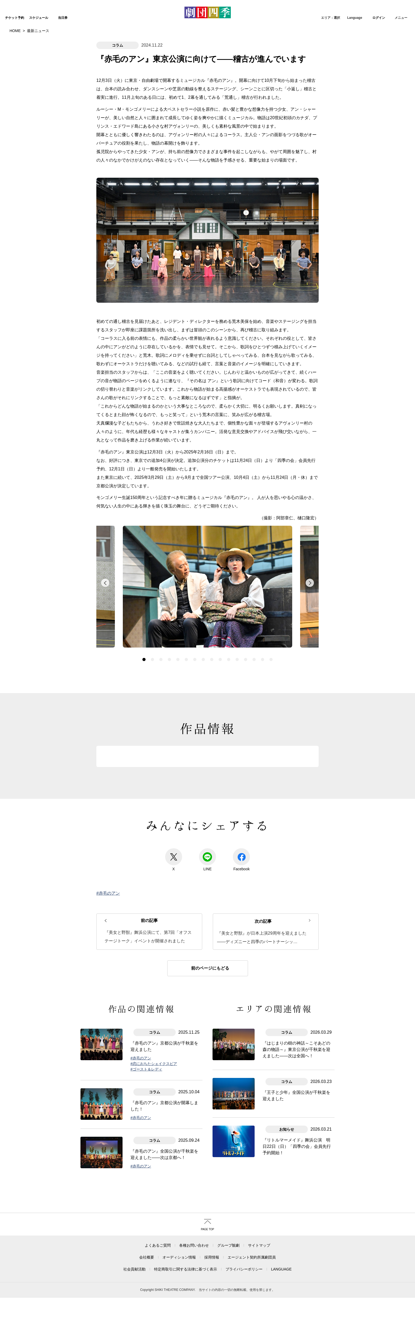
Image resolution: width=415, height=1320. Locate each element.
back (105, 560)
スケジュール (38, 18)
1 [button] (144, 634)
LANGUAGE (281, 1244)
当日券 (62, 18)
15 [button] (262, 634)
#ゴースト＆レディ (146, 1044)
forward (309, 560)
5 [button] (177, 634)
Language (354, 18)
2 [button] (152, 634)
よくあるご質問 (158, 1220)
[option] (207, 562)
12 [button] (237, 634)
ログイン (378, 18)
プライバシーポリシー (244, 1244)
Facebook (241, 834)
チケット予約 (14, 18)
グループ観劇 (228, 1220)
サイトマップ (259, 1220)
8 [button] (203, 634)
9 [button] (211, 634)
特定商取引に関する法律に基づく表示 (185, 1244)
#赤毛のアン (108, 868)
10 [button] (220, 634)
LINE (207, 834)
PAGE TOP (207, 1203)
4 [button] (169, 634)
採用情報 (211, 1232)
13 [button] (245, 634)
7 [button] (194, 634)
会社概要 (146, 1232)
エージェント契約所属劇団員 (252, 1232)
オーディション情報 (179, 1232)
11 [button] (228, 634)
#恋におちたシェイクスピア (153, 1038)
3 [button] (161, 634)
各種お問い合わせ (194, 1220)
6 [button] (186, 634)
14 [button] (254, 634)
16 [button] (271, 634)
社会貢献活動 (134, 1244)
